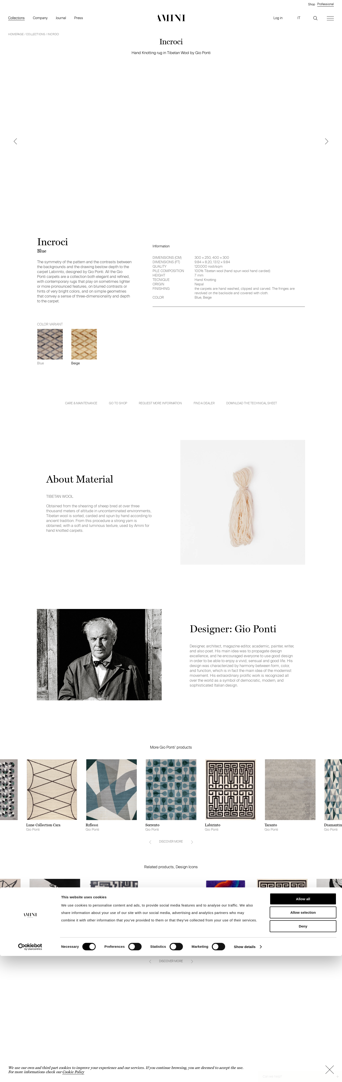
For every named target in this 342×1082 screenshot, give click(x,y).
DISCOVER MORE (171, 841)
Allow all (303, 1025)
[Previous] (15, 141)
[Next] (327, 141)
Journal (61, 18)
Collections (16, 18)
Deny (303, 1052)
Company (40, 18)
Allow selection (303, 1039)
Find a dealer (204, 403)
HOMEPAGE (16, 34)
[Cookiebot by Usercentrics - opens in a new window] (30, 1072)
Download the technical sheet (251, 403)
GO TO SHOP (118, 403)
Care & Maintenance (81, 403)
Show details (245, 1073)
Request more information (160, 403)
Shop (311, 4)
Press (78, 18)
